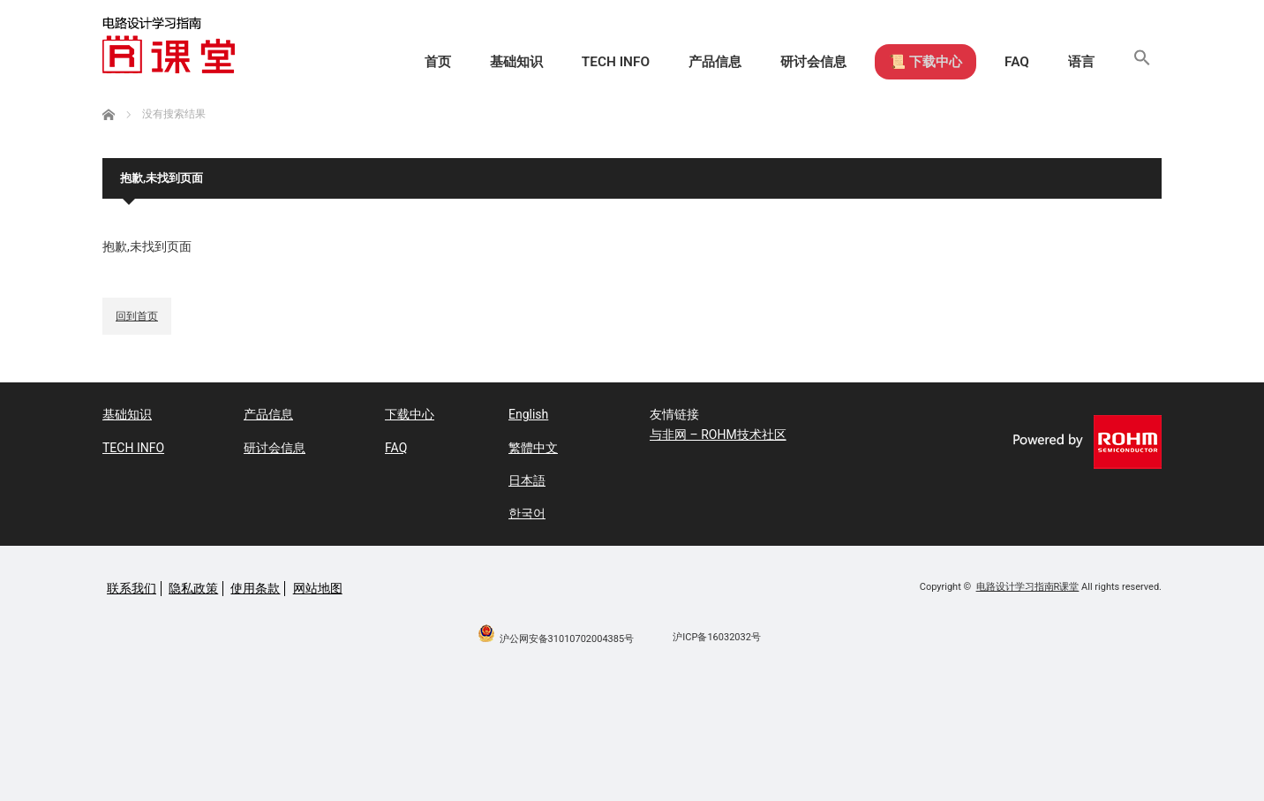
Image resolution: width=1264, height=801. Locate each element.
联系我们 (131, 588)
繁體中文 (533, 448)
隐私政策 (193, 588)
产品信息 (671, 61)
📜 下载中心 (901, 61)
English (528, 414)
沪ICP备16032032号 (717, 637)
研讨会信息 (778, 61)
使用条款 (255, 588)
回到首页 (137, 316)
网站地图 (317, 588)
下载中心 (409, 414)
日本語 (526, 480)
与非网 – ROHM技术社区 (718, 434)
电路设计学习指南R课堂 (1028, 587)
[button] (1139, 61)
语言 (1072, 61)
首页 (369, 61)
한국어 (526, 513)
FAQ (1001, 61)
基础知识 (455, 61)
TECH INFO (563, 61)
